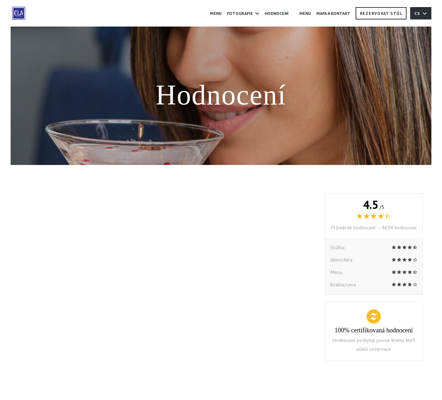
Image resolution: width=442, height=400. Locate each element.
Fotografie (243, 13)
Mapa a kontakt (333, 13)
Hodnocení (277, 13)
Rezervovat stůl (381, 13)
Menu (216, 13)
